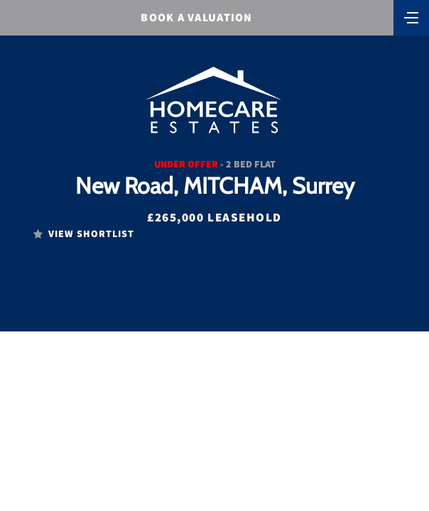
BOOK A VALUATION (196, 17)
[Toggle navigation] (411, 16)
